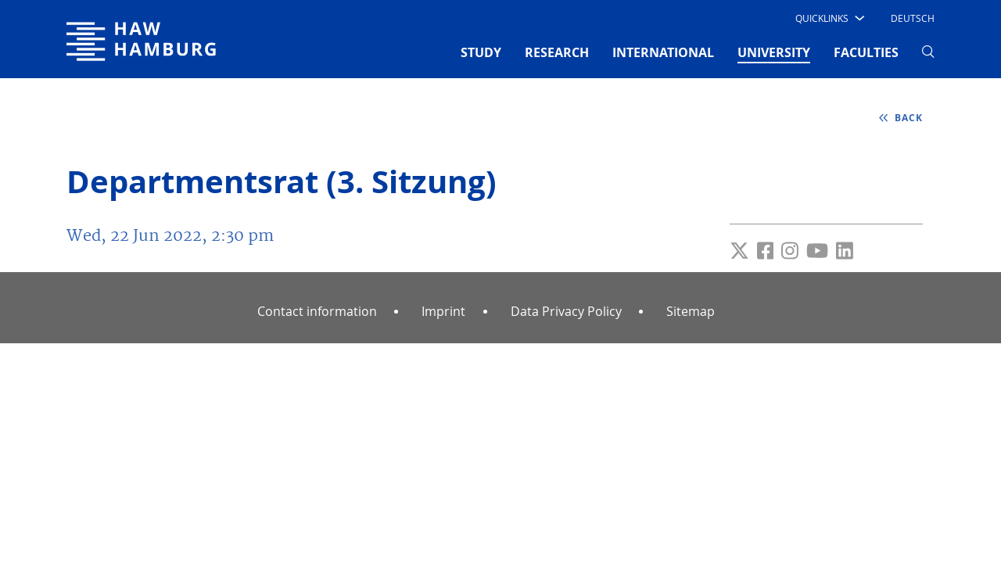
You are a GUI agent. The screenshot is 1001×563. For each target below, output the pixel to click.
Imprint (443, 311)
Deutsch (913, 18)
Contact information (317, 311)
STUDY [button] (481, 52)
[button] (828, 18)
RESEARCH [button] (557, 52)
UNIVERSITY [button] (773, 51)
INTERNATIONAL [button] (663, 52)
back (907, 117)
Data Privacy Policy (566, 311)
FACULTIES (866, 52)
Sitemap (690, 311)
